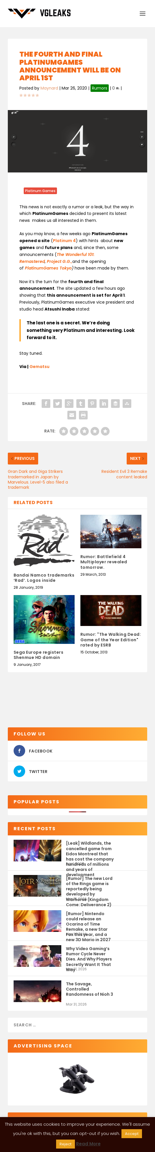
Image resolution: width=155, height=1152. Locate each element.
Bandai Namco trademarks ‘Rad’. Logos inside (44, 577)
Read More (88, 1144)
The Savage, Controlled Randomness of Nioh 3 (89, 989)
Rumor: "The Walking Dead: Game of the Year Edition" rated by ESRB (110, 639)
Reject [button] (65, 1144)
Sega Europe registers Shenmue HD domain (39, 654)
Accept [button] (132, 1133)
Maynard (49, 88)
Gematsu (39, 366)
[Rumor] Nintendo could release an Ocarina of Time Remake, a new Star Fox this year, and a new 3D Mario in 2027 (88, 921)
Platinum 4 (64, 241)
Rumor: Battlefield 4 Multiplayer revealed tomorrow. (103, 562)
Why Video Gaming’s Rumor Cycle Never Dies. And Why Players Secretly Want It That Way (89, 956)
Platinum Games (40, 190)
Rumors (99, 88)
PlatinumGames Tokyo (48, 268)
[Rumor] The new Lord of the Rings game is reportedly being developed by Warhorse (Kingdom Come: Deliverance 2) (89, 886)
